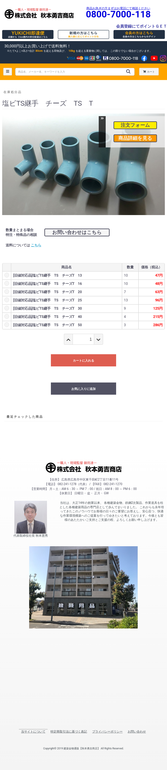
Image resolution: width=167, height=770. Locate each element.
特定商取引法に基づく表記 (68, 731)
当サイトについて (33, 731)
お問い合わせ (137, 731)
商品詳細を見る (135, 138)
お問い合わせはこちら (77, 232)
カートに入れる (83, 360)
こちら (36, 245)
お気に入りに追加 (83, 389)
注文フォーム (135, 125)
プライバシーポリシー (107, 731)
